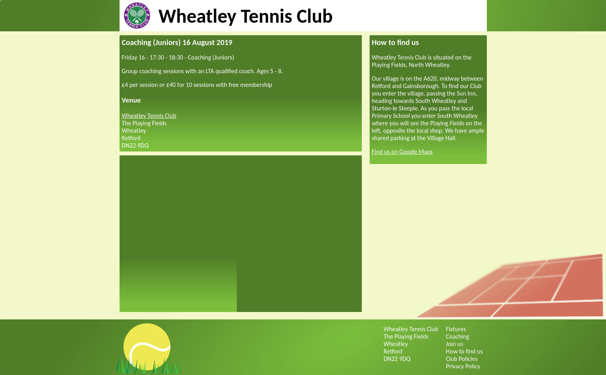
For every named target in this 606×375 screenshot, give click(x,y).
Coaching (457, 336)
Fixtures (456, 329)
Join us (454, 344)
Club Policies (461, 358)
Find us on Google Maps (402, 151)
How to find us (464, 351)
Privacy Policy (463, 366)
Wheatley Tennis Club (246, 16)
